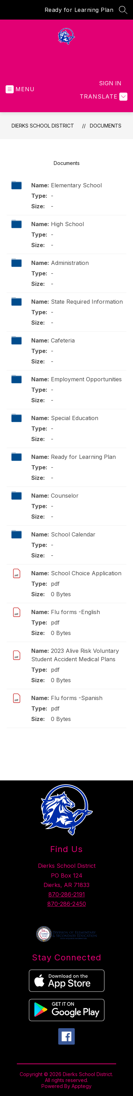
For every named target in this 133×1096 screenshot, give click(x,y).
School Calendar (73, 534)
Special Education (74, 417)
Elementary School (76, 185)
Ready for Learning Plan (79, 9)
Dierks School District (43, 126)
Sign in (110, 83)
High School (67, 224)
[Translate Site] (102, 96)
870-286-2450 (66, 903)
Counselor (65, 495)
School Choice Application (86, 573)
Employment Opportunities (86, 379)
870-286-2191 (66, 894)
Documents (105, 126)
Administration (70, 262)
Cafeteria (63, 340)
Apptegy (82, 1086)
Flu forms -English (75, 611)
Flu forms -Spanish (76, 697)
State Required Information (87, 301)
